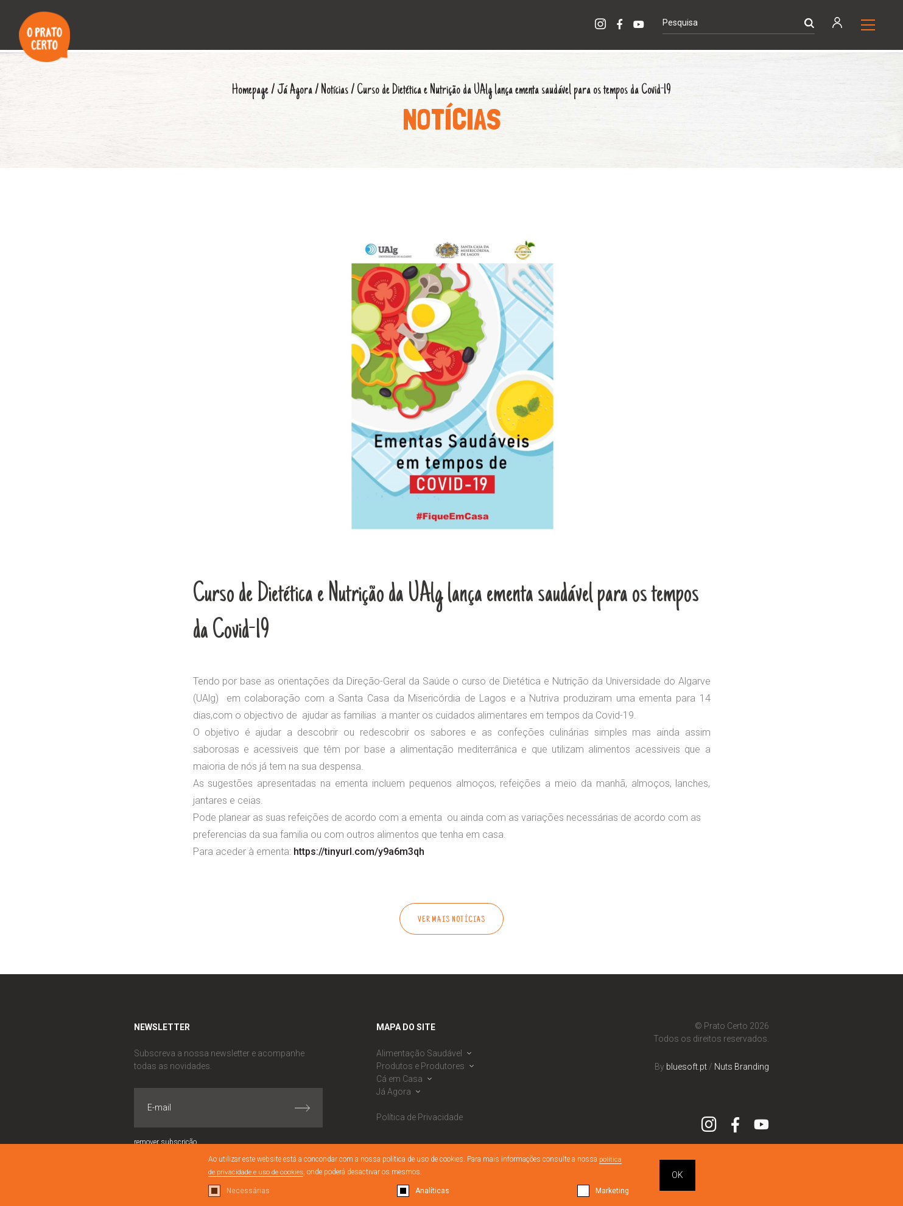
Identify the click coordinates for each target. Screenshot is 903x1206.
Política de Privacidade (419, 1117)
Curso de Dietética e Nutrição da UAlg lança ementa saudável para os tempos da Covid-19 (515, 90)
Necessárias (248, 1191)
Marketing (612, 1191)
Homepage (246, 90)
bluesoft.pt (686, 1067)
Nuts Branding (741, 1067)
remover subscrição (165, 1142)
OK (677, 1175)
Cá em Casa (399, 1079)
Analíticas (432, 1191)
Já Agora (292, 90)
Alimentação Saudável (419, 1053)
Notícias (332, 90)
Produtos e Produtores (420, 1066)
